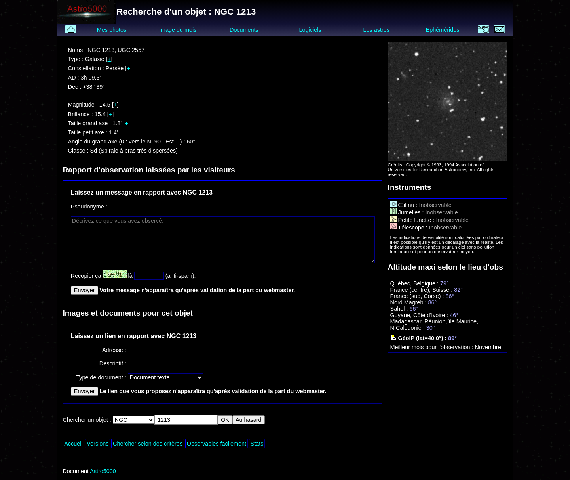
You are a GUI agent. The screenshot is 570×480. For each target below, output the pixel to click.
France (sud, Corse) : (418, 296)
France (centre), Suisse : (422, 290)
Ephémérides (443, 30)
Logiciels (310, 30)
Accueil (73, 443)
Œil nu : (404, 205)
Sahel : (400, 309)
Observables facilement (216, 443)
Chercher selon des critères (147, 443)
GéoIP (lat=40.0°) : (419, 338)
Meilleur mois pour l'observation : (432, 347)
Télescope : (409, 227)
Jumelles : (408, 212)
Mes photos (111, 30)
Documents (244, 30)
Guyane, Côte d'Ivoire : (420, 315)
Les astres (376, 30)
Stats (257, 443)
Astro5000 (103, 471)
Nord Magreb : (409, 302)
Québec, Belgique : (415, 283)
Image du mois (177, 30)
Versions (97, 443)
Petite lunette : (413, 220)
